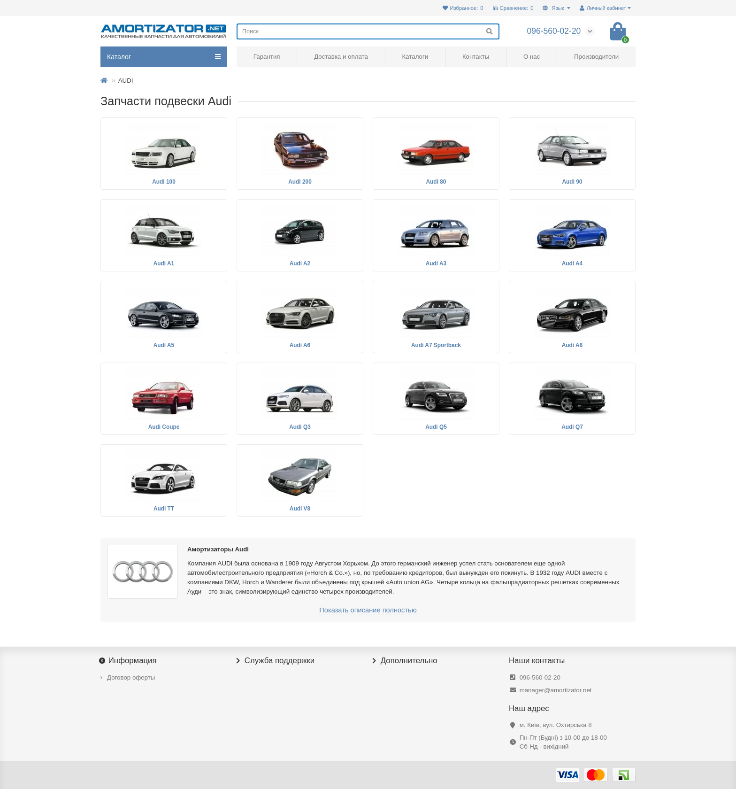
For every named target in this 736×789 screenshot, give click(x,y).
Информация (128, 661)
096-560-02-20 (540, 677)
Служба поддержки (275, 661)
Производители (596, 56)
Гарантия (266, 56)
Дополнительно (405, 661)
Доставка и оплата (341, 56)
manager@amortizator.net (556, 690)
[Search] (368, 31)
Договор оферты (131, 677)
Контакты (475, 56)
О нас (531, 56)
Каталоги (415, 56)
